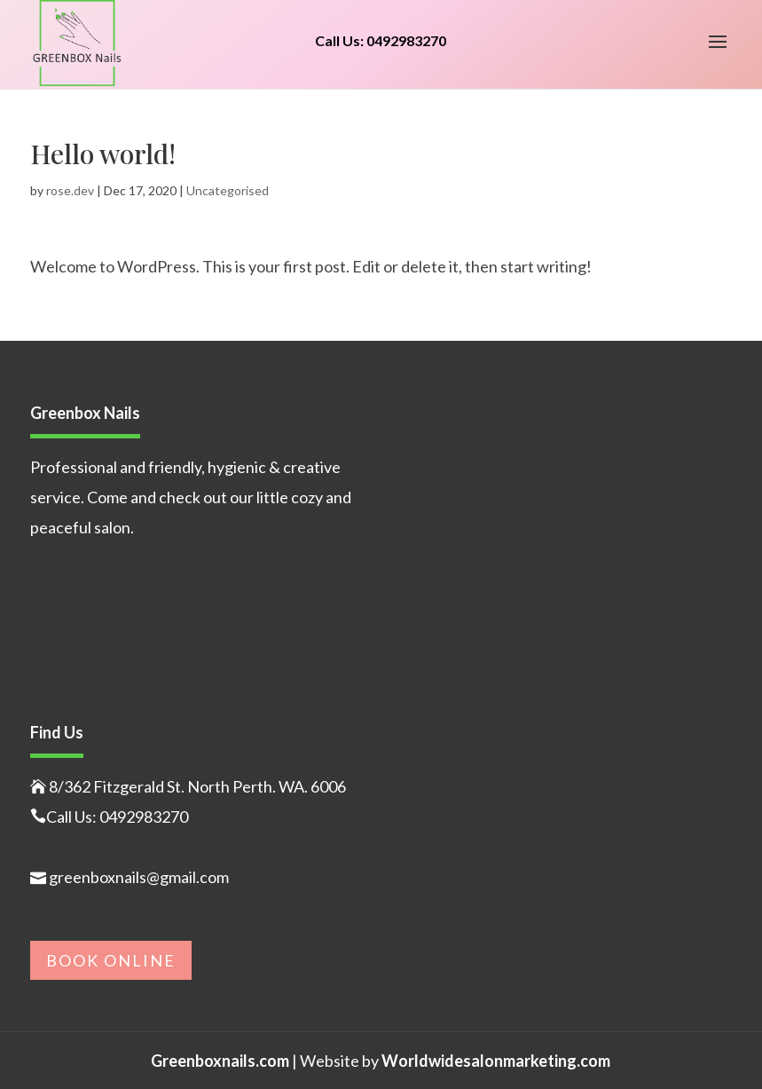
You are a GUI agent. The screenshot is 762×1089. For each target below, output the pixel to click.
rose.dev (70, 190)
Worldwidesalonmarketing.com (495, 1060)
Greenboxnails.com (220, 1060)
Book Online (111, 960)
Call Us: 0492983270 (380, 40)
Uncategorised (227, 190)
